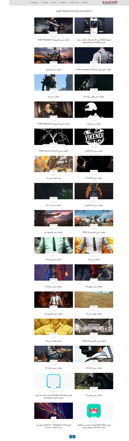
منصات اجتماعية (65, 2)
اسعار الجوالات (25, 2)
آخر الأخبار (76, 2)
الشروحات (45, 2)
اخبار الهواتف (54, 2)
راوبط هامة (36, 2)
